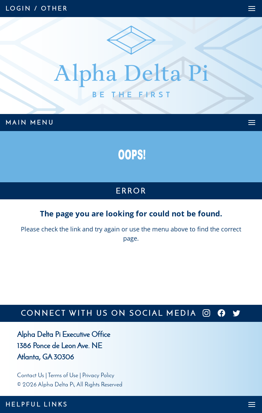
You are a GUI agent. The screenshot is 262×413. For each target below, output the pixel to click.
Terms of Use (63, 375)
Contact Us (30, 375)
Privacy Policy (98, 375)
